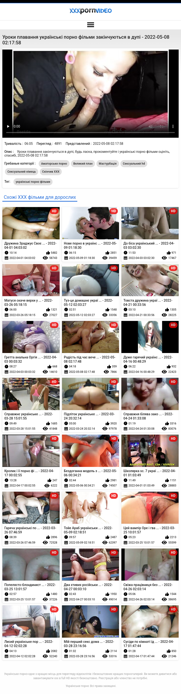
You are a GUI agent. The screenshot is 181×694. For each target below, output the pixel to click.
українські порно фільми (33, 181)
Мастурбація (107, 163)
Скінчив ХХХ (51, 171)
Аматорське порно (54, 163)
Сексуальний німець (21, 171)
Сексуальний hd (134, 163)
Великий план (83, 163)
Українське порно (77, 686)
